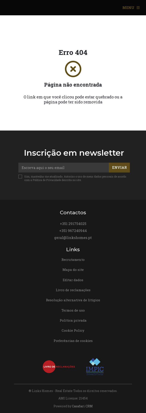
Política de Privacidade (47, 180)
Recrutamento (73, 259)
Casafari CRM (82, 406)
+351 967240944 (73, 230)
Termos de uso (73, 310)
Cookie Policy (73, 330)
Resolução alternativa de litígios (73, 300)
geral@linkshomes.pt (73, 237)
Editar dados (73, 280)
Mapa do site (73, 269)
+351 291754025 (73, 223)
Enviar (119, 167)
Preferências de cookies (73, 340)
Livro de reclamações (73, 290)
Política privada (73, 320)
